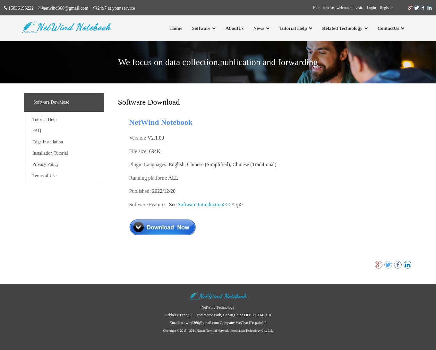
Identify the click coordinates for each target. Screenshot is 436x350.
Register (386, 7)
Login (371, 7)
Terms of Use (44, 175)
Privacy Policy (45, 164)
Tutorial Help (44, 119)
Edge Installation (47, 142)
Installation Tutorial (50, 153)
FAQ (36, 130)
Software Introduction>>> (205, 204)
